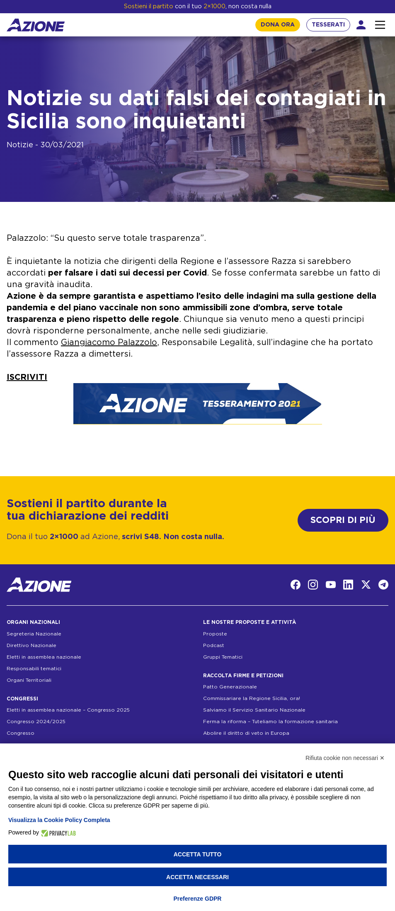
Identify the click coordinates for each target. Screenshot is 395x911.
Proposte (215, 633)
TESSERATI (328, 25)
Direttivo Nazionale (31, 645)
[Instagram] (313, 585)
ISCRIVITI (27, 377)
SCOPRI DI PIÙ (343, 520)
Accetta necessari (197, 877)
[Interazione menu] (380, 25)
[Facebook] (295, 585)
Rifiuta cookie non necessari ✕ (345, 758)
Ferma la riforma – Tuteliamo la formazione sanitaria (270, 721)
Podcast (213, 645)
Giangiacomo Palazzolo (109, 342)
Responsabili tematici (34, 668)
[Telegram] (383, 585)
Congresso (20, 733)
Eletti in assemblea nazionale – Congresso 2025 (68, 709)
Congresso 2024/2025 (36, 721)
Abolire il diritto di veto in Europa (246, 733)
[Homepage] (36, 25)
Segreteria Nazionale (34, 633)
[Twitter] (366, 585)
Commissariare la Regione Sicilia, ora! (251, 698)
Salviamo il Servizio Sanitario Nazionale (254, 709)
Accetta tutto (198, 854)
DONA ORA (278, 25)
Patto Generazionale (230, 686)
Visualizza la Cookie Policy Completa (59, 820)
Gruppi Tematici (222, 656)
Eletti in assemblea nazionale (44, 656)
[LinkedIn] (348, 585)
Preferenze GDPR (198, 898)
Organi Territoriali (29, 680)
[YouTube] (331, 585)
